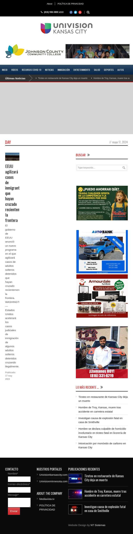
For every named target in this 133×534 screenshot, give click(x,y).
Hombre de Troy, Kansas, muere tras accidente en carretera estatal (105, 493)
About (49, 4)
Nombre (13, 473)
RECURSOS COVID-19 (31, 69)
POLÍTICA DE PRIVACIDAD (71, 4)
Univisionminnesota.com (53, 481)
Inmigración (63, 69)
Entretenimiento (81, 69)
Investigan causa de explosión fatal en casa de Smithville (105, 508)
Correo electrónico (19, 484)
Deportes (109, 69)
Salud (97, 69)
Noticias (49, 69)
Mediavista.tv (47, 498)
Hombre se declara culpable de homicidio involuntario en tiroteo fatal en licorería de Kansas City (102, 432)
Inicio (4, 69)
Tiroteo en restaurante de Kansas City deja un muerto (62, 78)
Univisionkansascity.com (53, 474)
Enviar (14, 511)
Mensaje (13, 494)
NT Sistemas (98, 525)
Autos (120, 69)
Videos (14, 69)
